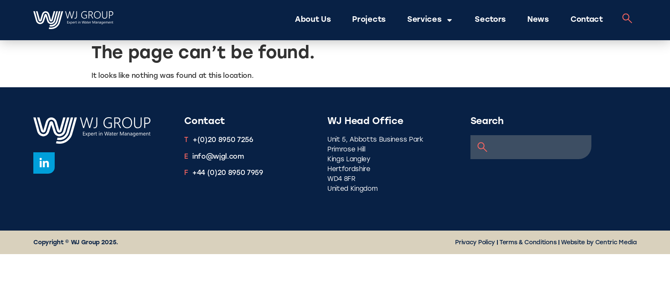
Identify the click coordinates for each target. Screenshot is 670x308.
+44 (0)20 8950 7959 (227, 173)
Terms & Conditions (528, 243)
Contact (586, 20)
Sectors (490, 20)
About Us (313, 20)
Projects (368, 20)
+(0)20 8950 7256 (223, 140)
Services (430, 20)
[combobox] (530, 147)
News (538, 20)
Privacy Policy (475, 243)
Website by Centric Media (598, 243)
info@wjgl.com (218, 157)
